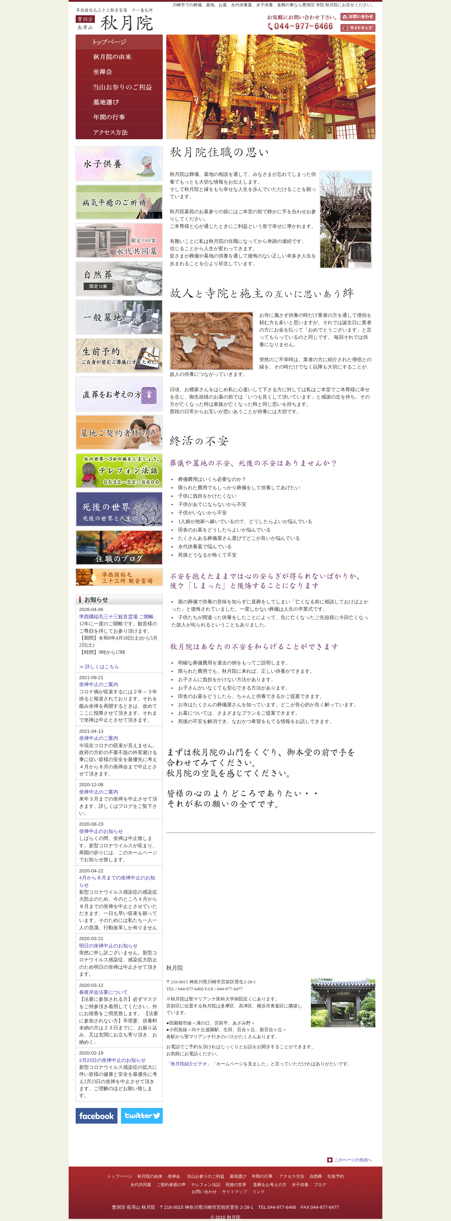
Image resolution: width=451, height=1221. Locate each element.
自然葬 (315, 1176)
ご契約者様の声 (171, 1184)
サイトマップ (358, 28)
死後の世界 (236, 1184)
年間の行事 (119, 116)
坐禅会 (119, 71)
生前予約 (335, 1176)
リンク (258, 1191)
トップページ (119, 42)
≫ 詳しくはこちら (99, 666)
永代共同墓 (140, 1184)
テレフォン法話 (205, 1184)
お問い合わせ (358, 17)
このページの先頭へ (353, 1159)
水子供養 (300, 1184)
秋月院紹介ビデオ (189, 1063)
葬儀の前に (119, 86)
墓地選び (119, 101)
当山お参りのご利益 (205, 1176)
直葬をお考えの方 (269, 1184)
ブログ (320, 1184)
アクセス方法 (119, 131)
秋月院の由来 (119, 56)
